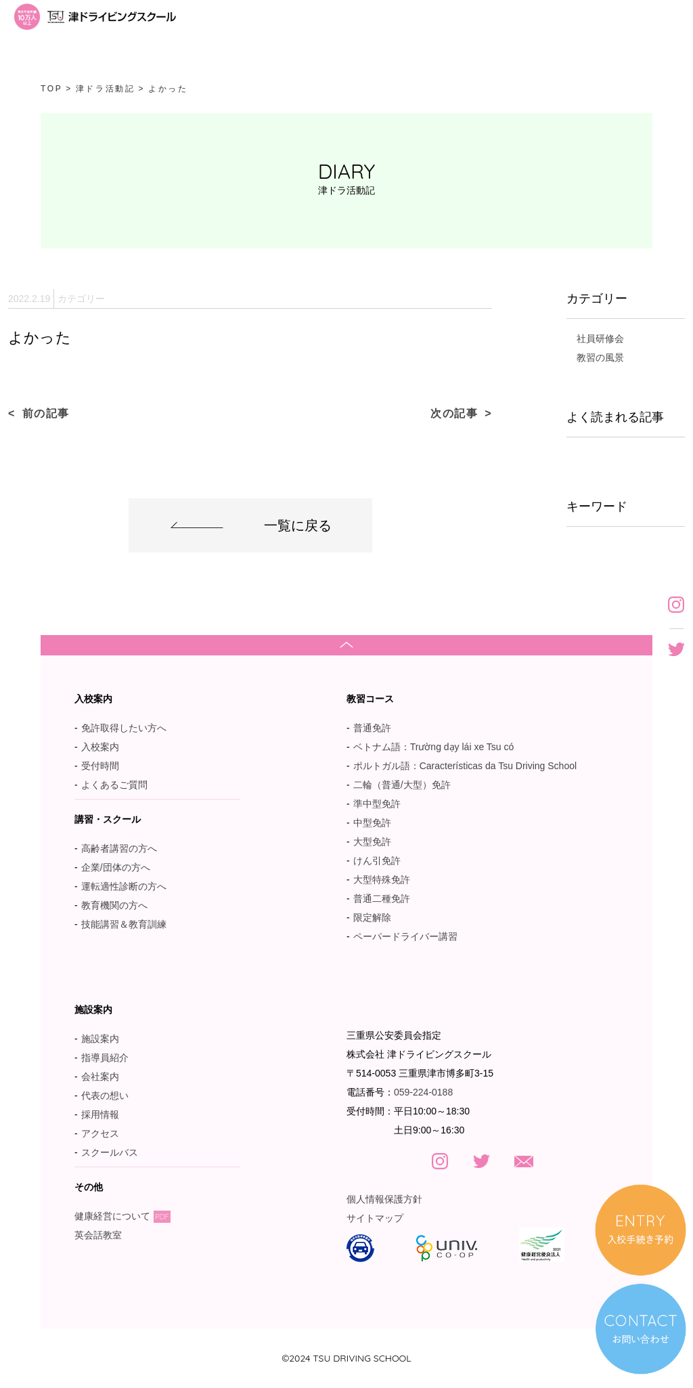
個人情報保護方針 (384, 1199)
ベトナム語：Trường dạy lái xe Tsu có (433, 746)
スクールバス (109, 1152)
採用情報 (100, 1114)
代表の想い (105, 1095)
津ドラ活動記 (105, 88)
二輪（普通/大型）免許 (402, 784)
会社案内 (100, 1076)
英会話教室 (104, 1235)
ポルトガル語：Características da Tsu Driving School (465, 765)
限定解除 (372, 917)
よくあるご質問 (114, 784)
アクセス (100, 1133)
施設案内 (100, 1038)
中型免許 (372, 822)
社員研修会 (600, 338)
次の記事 (454, 413)
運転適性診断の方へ (123, 886)
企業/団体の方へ (115, 867)
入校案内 (100, 746)
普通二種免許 (381, 898)
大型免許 (372, 841)
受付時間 (100, 765)
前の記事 (46, 413)
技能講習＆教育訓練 (123, 924)
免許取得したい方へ (123, 727)
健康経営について (122, 1216)
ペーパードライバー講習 (405, 936)
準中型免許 (377, 803)
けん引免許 (377, 860)
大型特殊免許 (381, 879)
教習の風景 (600, 357)
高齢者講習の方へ (119, 848)
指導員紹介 (105, 1057)
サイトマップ (374, 1218)
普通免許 (372, 727)
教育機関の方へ (114, 905)
